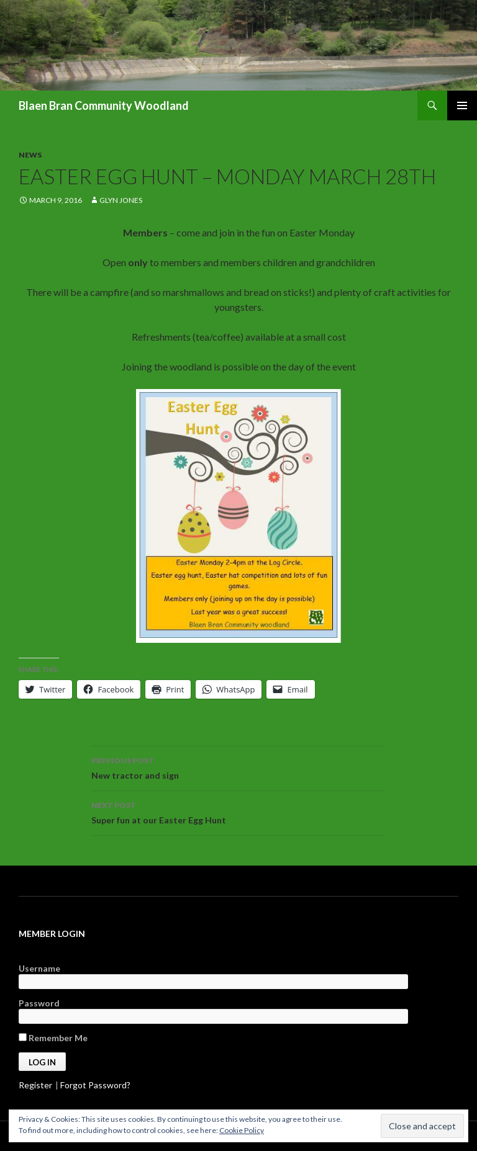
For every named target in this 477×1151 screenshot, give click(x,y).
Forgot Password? (95, 1085)
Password (39, 1003)
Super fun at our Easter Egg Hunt (238, 811)
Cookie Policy (241, 1130)
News (30, 154)
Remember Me (53, 1037)
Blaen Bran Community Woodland (104, 105)
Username (39, 968)
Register (35, 1085)
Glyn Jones (120, 200)
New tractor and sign (238, 767)
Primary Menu (462, 105)
